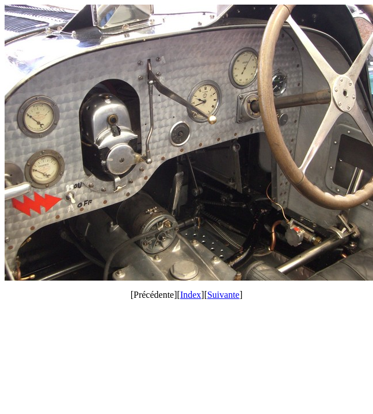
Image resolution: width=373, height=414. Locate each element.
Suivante (223, 295)
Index (190, 295)
